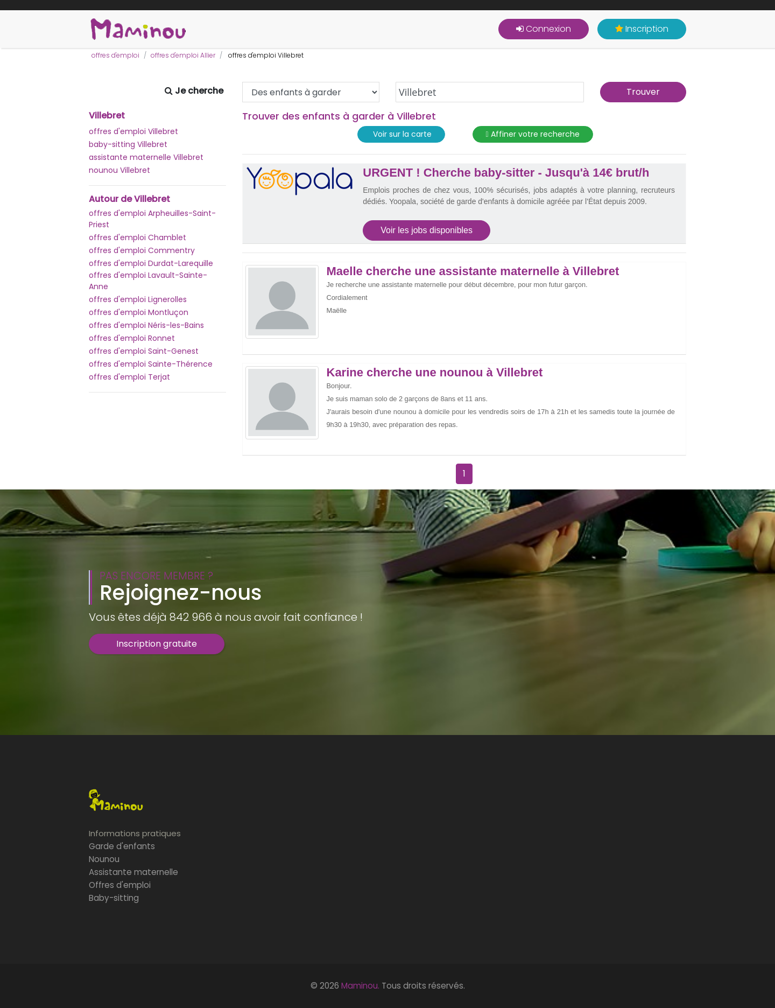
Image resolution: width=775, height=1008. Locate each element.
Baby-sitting (114, 898)
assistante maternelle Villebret (146, 157)
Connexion (543, 29)
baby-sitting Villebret (128, 144)
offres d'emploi (115, 55)
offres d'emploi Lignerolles (138, 299)
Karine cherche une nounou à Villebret (435, 372)
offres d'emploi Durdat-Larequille (151, 263)
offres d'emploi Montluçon (138, 312)
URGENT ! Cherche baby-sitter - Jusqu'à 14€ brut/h (506, 172)
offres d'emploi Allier (183, 55)
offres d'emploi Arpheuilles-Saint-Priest (152, 219)
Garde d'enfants (122, 846)
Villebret (107, 116)
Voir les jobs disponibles (427, 230)
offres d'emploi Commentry (142, 250)
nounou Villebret (119, 170)
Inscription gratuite (156, 644)
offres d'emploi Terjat (129, 377)
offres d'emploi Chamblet (137, 237)
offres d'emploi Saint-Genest (144, 351)
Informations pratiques (135, 833)
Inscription (641, 29)
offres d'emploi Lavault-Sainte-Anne (148, 281)
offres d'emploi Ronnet (132, 338)
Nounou (104, 859)
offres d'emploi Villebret (133, 131)
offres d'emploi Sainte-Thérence (151, 364)
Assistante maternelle (133, 872)
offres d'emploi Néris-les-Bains (146, 325)
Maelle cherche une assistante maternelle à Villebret (473, 271)
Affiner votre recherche (533, 134)
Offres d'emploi (120, 885)
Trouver (643, 92)
